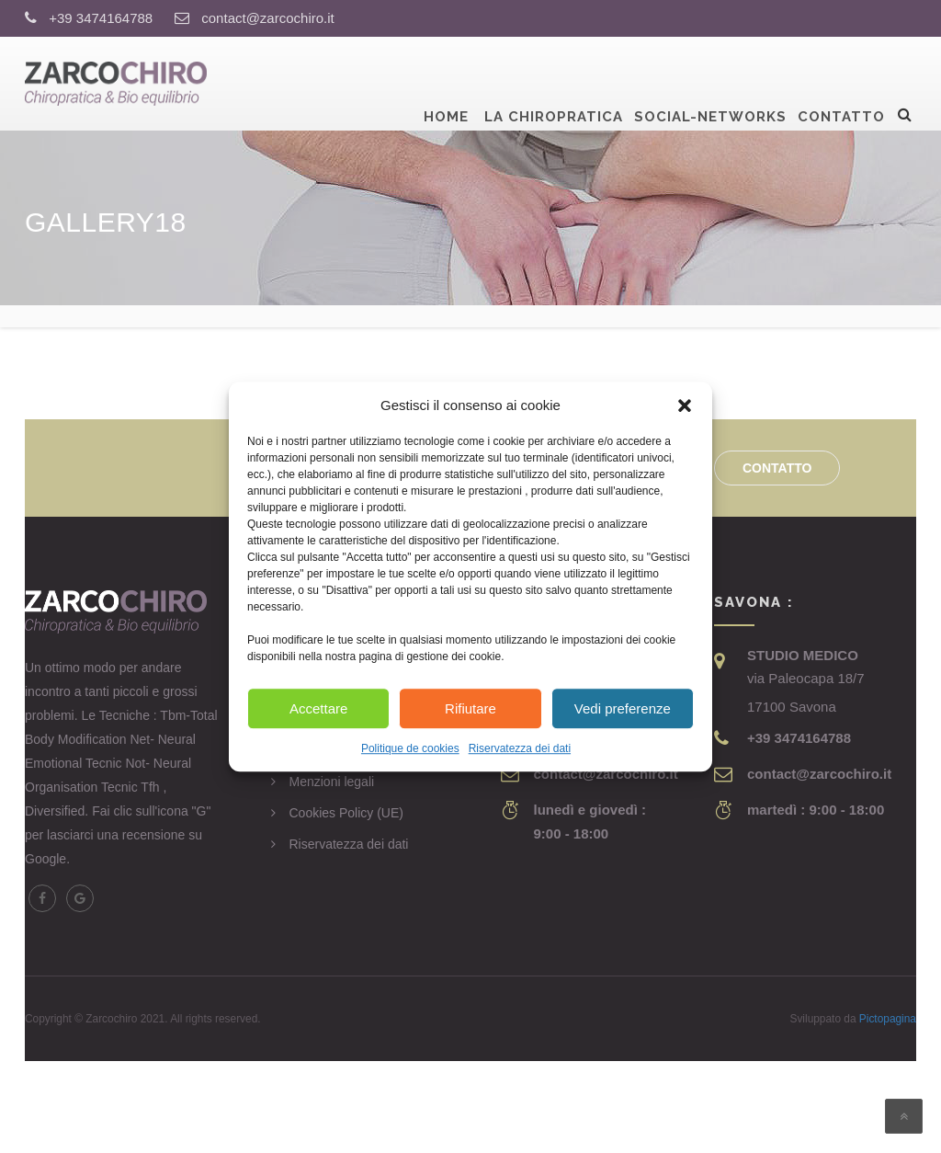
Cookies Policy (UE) (346, 812)
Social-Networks (710, 82)
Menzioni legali (332, 781)
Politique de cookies (410, 749)
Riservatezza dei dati (520, 749)
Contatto (841, 82)
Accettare (318, 708)
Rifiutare (470, 708)
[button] (684, 405)
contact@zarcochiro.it (267, 18)
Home (446, 82)
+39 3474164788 (101, 18)
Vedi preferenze (622, 708)
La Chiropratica (551, 82)
